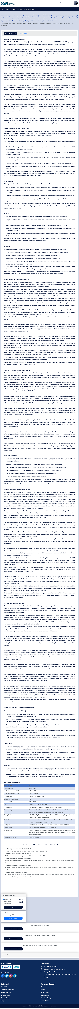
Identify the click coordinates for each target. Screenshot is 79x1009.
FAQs (42, 987)
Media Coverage (6, 992)
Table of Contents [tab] (23, 33)
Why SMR (4, 987)
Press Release (5, 998)
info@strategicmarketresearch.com (54, 969)
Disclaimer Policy (46, 998)
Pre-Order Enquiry (13, 928)
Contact (43, 989)
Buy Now (13, 907)
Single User (8, 899)
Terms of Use (45, 992)
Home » (3, 9)
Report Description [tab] (10, 33)
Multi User (7, 901)
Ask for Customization (13, 949)
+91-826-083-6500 (51, 966)
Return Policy (45, 1001)
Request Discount (13, 938)
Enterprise (7, 903)
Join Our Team (5, 995)
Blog (2, 1001)
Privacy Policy (45, 995)
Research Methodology (8, 989)
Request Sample (13, 918)
